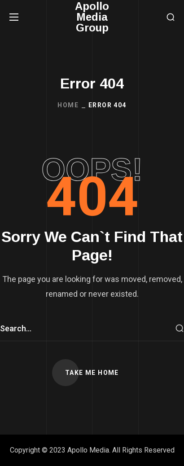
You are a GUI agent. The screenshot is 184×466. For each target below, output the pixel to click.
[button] (170, 17)
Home (68, 105)
